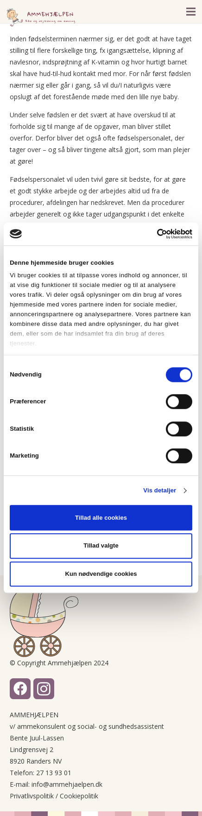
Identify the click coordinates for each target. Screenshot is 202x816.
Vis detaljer (159, 490)
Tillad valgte (101, 545)
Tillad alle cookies (101, 517)
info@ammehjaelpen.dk (67, 784)
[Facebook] (20, 688)
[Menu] (191, 11)
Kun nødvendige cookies (101, 573)
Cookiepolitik (79, 795)
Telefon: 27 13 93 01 (40, 772)
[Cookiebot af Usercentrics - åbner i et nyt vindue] (151, 234)
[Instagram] (43, 688)
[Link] (40, 17)
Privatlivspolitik (32, 795)
